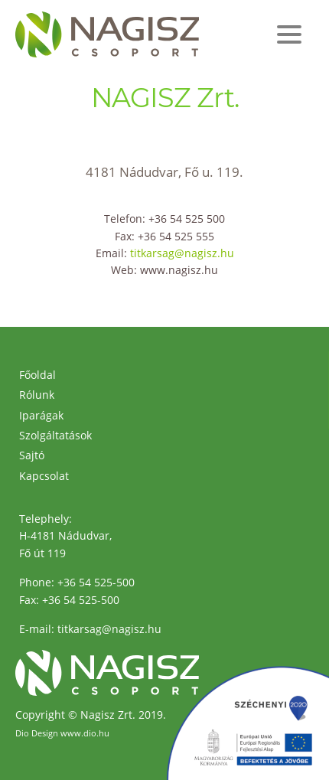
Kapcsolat (44, 475)
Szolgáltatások (55, 435)
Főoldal (37, 374)
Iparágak (41, 415)
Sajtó (31, 455)
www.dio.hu (84, 733)
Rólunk (36, 394)
